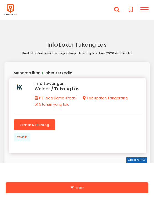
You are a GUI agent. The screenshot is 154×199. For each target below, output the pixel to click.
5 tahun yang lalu (52, 104)
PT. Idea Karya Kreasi (56, 98)
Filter (77, 187)
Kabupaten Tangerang (105, 98)
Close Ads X (136, 160)
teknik (22, 137)
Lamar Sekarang (34, 124)
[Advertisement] (77, 170)
